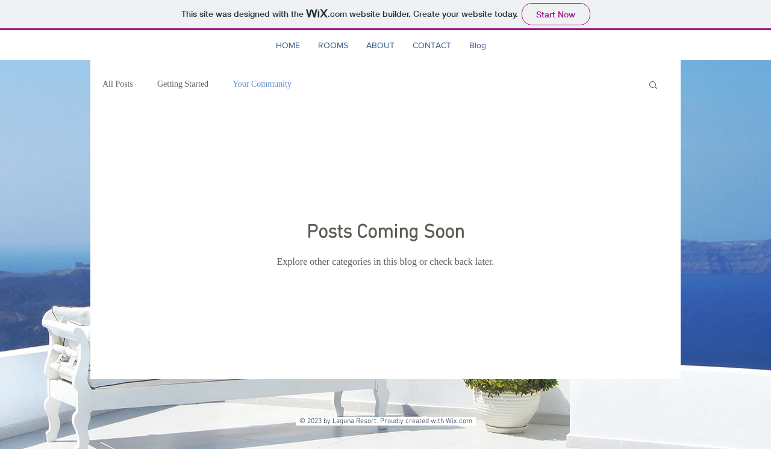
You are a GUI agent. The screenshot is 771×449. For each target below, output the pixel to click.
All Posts (117, 83)
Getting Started (182, 83)
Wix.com (461, 421)
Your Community (262, 83)
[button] (653, 85)
